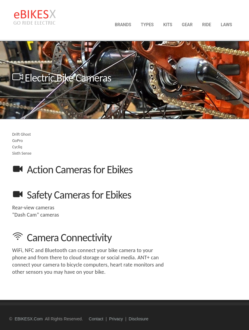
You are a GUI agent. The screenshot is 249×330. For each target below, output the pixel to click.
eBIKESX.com (29, 318)
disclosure (138, 318)
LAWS (226, 24)
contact (96, 318)
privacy (116, 318)
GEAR (187, 24)
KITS (167, 24)
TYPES (147, 24)
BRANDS (123, 24)
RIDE (206, 24)
